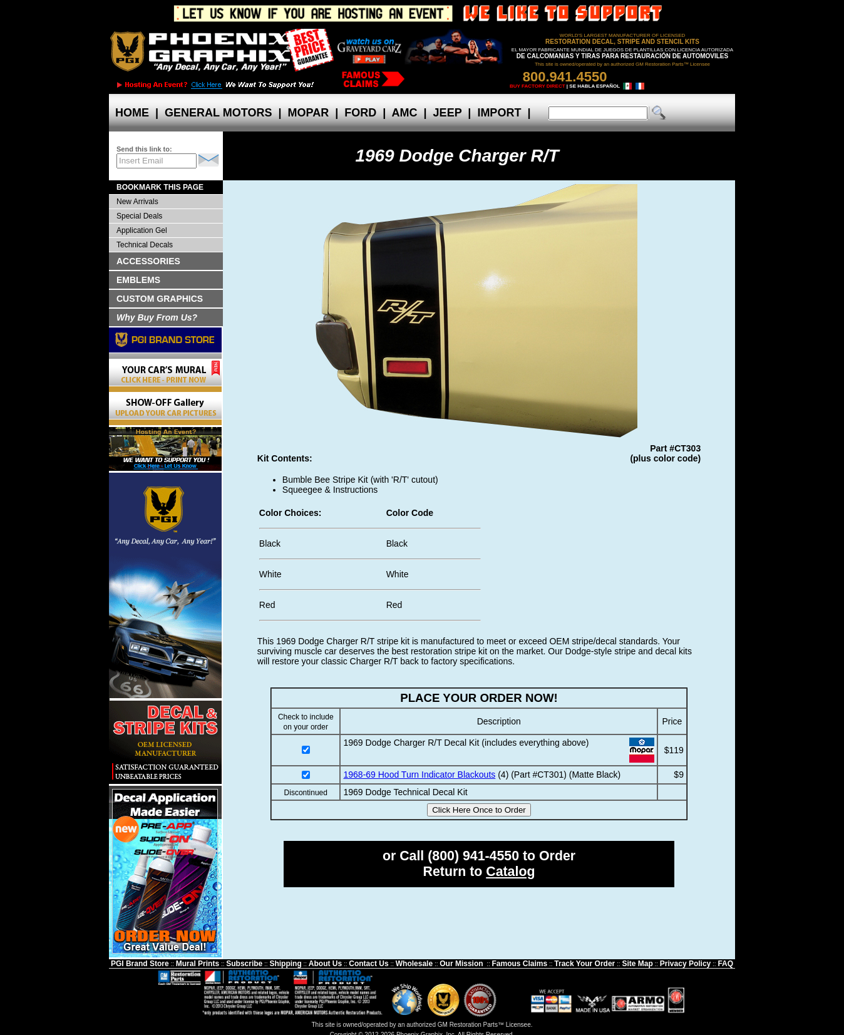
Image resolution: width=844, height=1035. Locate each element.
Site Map (637, 963)
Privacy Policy (685, 963)
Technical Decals (144, 244)
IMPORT (499, 112)
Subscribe (244, 963)
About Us (325, 963)
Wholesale (414, 963)
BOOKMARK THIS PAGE (159, 187)
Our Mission (461, 963)
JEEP (447, 112)
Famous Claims (520, 963)
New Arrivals (137, 201)
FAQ (725, 963)
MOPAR (308, 112)
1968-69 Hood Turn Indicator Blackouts (419, 775)
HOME (132, 112)
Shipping (285, 963)
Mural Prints (197, 963)
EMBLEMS (138, 280)
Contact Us (368, 963)
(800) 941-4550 (473, 855)
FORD (360, 112)
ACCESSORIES (148, 261)
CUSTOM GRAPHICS (159, 299)
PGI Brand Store (140, 963)
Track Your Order (584, 963)
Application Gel (141, 230)
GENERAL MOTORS (218, 112)
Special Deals (139, 216)
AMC (404, 112)
